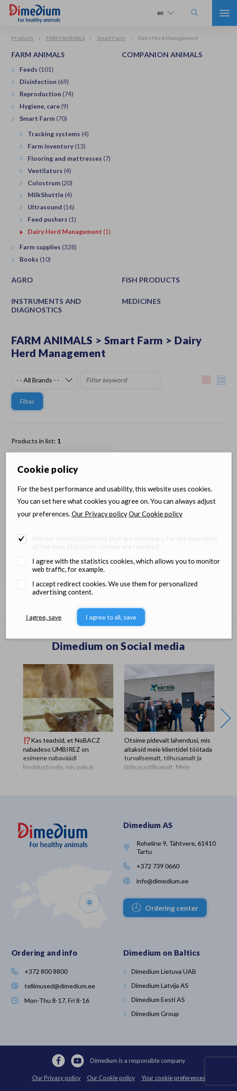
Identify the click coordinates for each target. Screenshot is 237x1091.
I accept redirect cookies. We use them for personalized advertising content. (115, 588)
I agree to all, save (111, 617)
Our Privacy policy (99, 514)
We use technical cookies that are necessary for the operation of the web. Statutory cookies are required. (125, 542)
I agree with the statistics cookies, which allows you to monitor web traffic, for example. (126, 565)
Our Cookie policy (156, 514)
